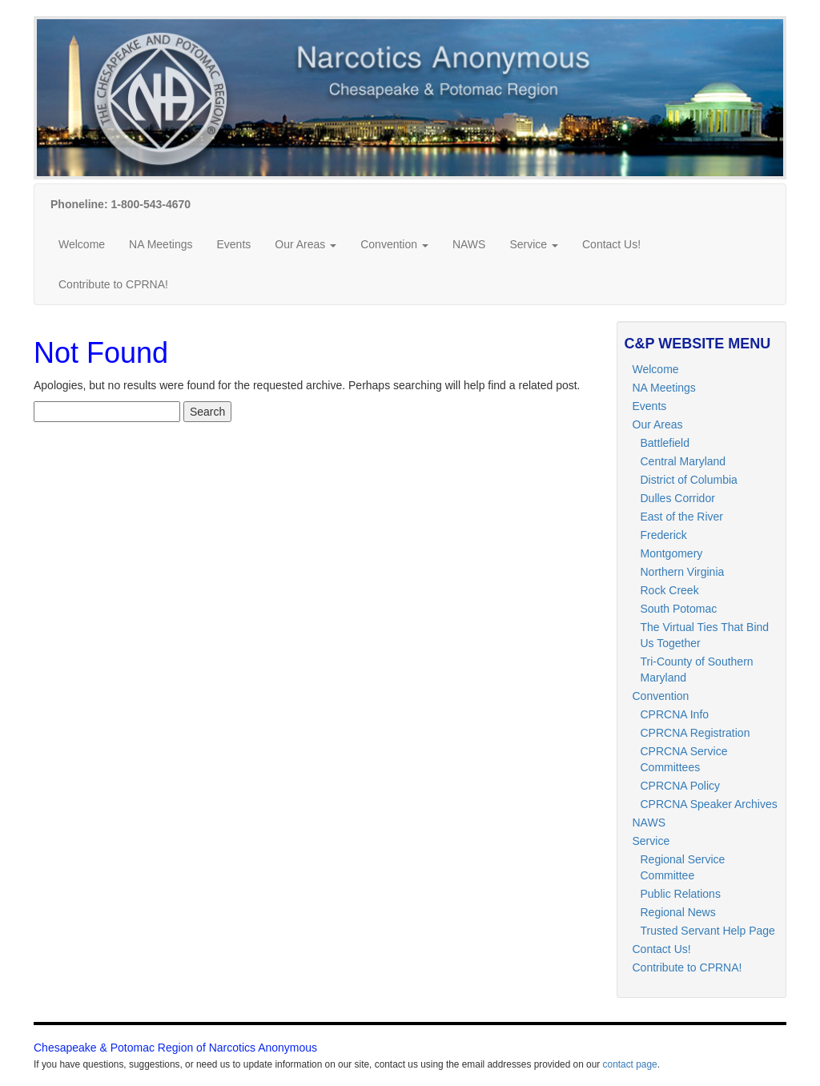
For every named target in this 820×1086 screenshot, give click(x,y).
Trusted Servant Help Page (708, 930)
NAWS (468, 244)
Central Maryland (683, 461)
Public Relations (681, 893)
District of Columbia (689, 479)
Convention (394, 244)
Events (233, 244)
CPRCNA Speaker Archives (709, 804)
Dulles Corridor (678, 498)
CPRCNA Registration (695, 732)
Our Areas (305, 244)
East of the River (682, 516)
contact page (630, 1064)
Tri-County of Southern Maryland (697, 669)
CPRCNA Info (675, 714)
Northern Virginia (683, 571)
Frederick (664, 535)
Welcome (81, 244)
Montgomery (672, 553)
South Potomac (679, 608)
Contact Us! (611, 244)
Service (533, 244)
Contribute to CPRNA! (113, 284)
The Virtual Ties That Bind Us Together (705, 635)
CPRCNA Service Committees (684, 759)
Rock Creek (670, 590)
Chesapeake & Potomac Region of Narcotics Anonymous (175, 1047)
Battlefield (665, 442)
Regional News (678, 912)
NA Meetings (160, 244)
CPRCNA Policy (681, 785)
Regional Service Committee (683, 867)
